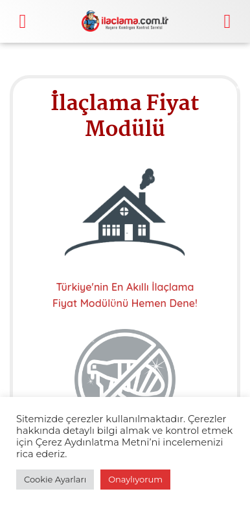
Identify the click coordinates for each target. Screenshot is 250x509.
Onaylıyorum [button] (135, 479)
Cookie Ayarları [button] (55, 479)
